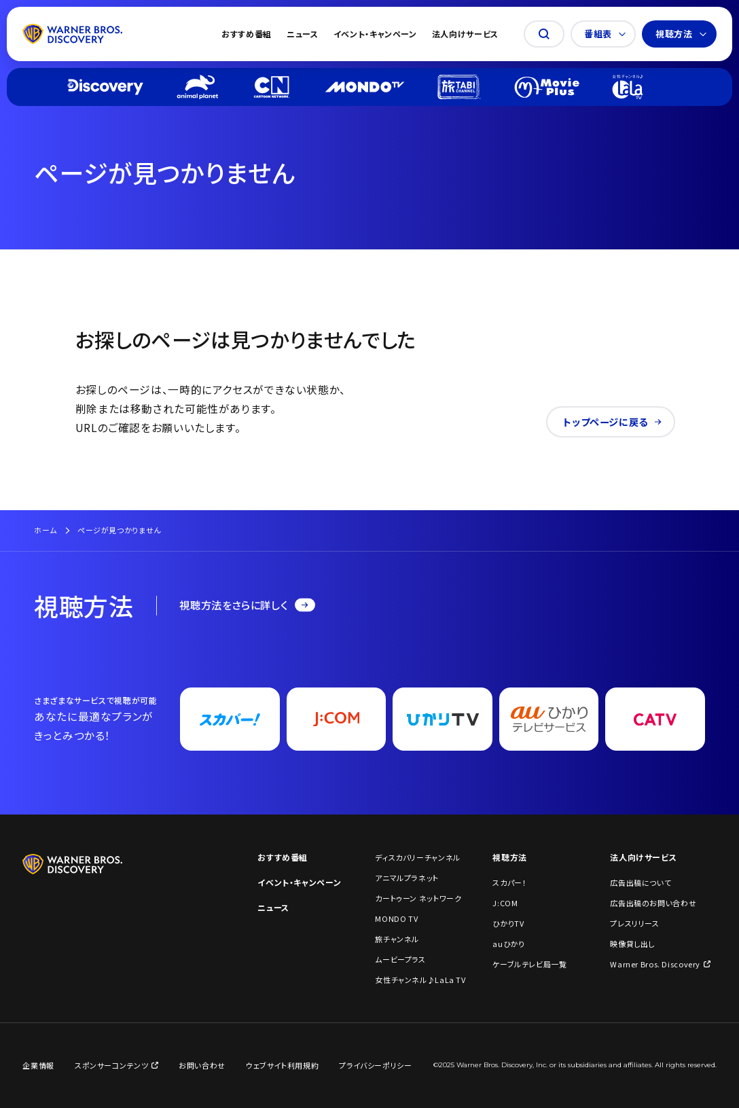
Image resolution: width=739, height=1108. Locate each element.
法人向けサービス (465, 33)
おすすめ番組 (246, 33)
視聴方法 (680, 33)
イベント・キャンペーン (375, 33)
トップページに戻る (612, 421)
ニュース (303, 33)
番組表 (605, 33)
